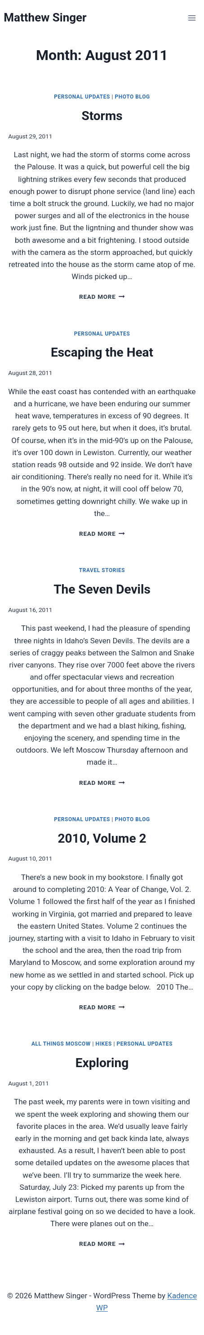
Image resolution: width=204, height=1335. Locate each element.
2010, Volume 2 (102, 838)
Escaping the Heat (102, 352)
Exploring (102, 1062)
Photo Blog (132, 97)
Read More (102, 296)
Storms (101, 115)
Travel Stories (102, 570)
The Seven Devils (102, 589)
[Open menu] (192, 18)
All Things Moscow (61, 1044)
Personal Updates (82, 97)
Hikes (103, 1044)
